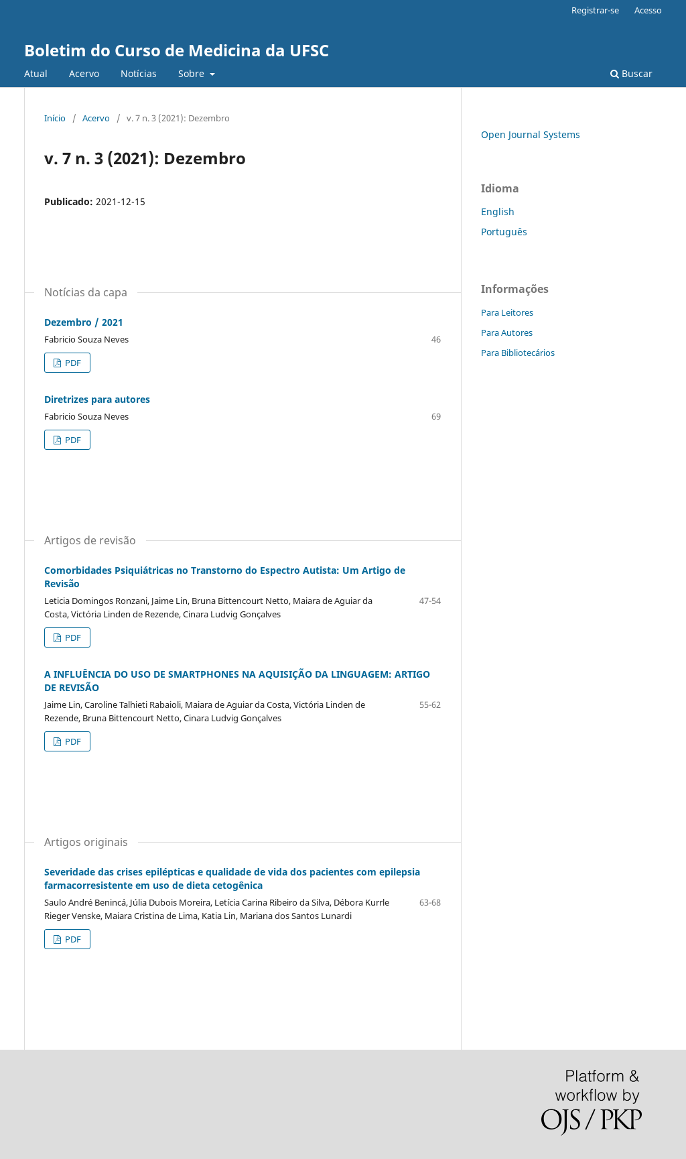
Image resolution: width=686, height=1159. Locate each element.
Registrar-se (595, 10)
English (497, 211)
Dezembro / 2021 (83, 322)
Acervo (84, 73)
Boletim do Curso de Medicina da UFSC (176, 50)
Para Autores (507, 332)
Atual (36, 73)
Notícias (139, 73)
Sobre (192, 73)
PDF (72, 363)
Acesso (648, 10)
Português (504, 231)
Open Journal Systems (530, 134)
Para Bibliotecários (518, 353)
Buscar (631, 73)
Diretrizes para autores (97, 399)
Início (55, 118)
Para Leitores (507, 312)
